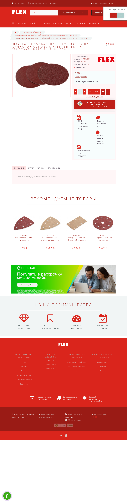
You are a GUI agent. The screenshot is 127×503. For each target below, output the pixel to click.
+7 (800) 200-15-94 (47, 417)
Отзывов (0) (54, 168)
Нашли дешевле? (81, 77)
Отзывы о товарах (24, 358)
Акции (77, 371)
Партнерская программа (76, 366)
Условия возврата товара (24, 380)
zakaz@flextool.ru (100, 414)
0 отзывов (109, 46)
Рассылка (103, 371)
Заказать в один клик (95, 97)
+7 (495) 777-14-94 (47, 414)
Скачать (69, 23)
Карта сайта (50, 369)
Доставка (58, 23)
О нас (47, 23)
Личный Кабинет (103, 358)
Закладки (103, 366)
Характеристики (36, 168)
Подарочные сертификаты (76, 362)
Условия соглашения (23, 375)
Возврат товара (50, 364)
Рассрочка (82, 23)
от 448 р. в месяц (92, 104)
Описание (19, 168)
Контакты (95, 23)
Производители (76, 358)
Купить (93, 91)
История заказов (103, 362)
